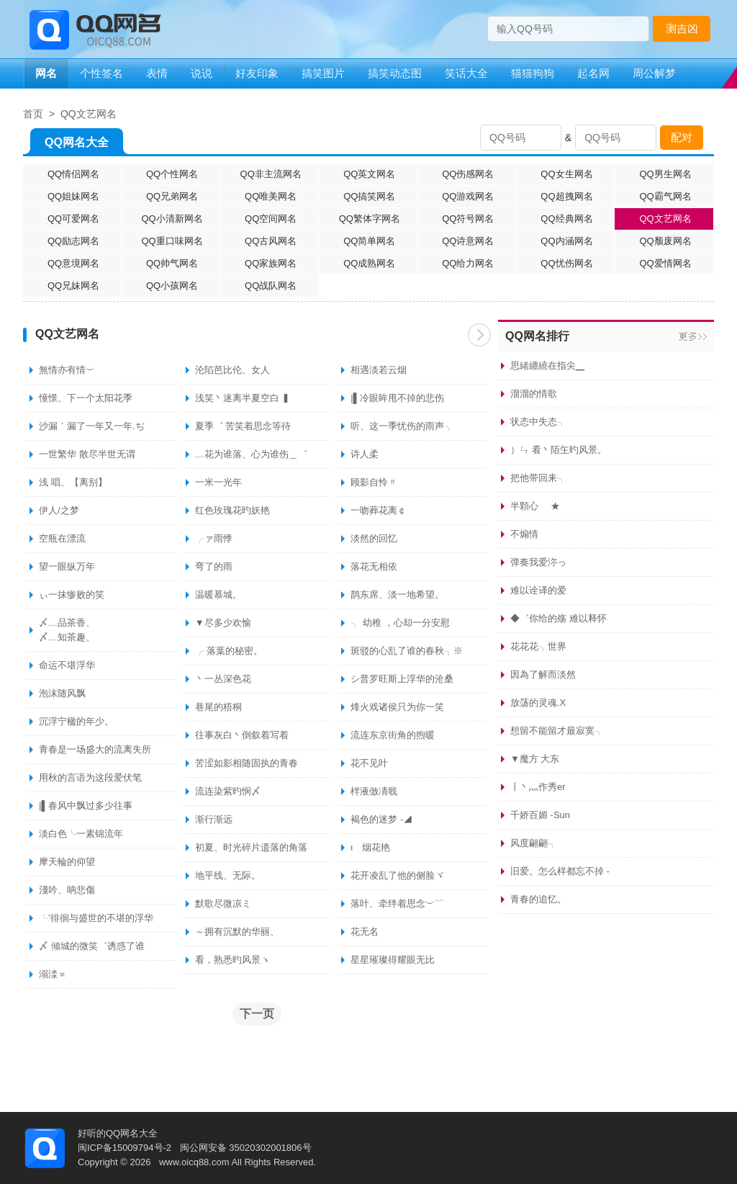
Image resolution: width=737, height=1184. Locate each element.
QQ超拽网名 (566, 196)
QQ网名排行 (537, 336)
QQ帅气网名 (172, 263)
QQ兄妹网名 (73, 285)
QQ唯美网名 (271, 196)
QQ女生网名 (566, 174)
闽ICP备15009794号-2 (124, 1147)
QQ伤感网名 (468, 174)
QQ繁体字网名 (369, 218)
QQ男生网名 (665, 174)
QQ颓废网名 (665, 241)
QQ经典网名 (566, 218)
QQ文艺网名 (88, 114)
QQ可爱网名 (73, 218)
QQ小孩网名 (172, 285)
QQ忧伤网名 (566, 263)
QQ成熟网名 (369, 263)
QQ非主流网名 (271, 174)
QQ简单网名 (369, 241)
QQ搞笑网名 (369, 196)
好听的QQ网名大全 (118, 1133)
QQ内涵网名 (566, 241)
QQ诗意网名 (468, 241)
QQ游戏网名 (468, 196)
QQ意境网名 (73, 263)
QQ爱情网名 (665, 263)
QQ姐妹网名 (73, 196)
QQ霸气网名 (665, 196)
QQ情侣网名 (73, 174)
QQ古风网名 (271, 241)
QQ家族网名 (271, 263)
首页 (33, 114)
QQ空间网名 (271, 218)
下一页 (479, 334)
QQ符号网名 (468, 218)
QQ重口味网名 (172, 241)
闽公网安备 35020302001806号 (246, 1147)
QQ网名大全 (76, 145)
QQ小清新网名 (172, 218)
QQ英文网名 (369, 174)
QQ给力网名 (468, 263)
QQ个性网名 (172, 174)
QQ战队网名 (271, 285)
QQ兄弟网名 (172, 196)
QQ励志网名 (73, 241)
